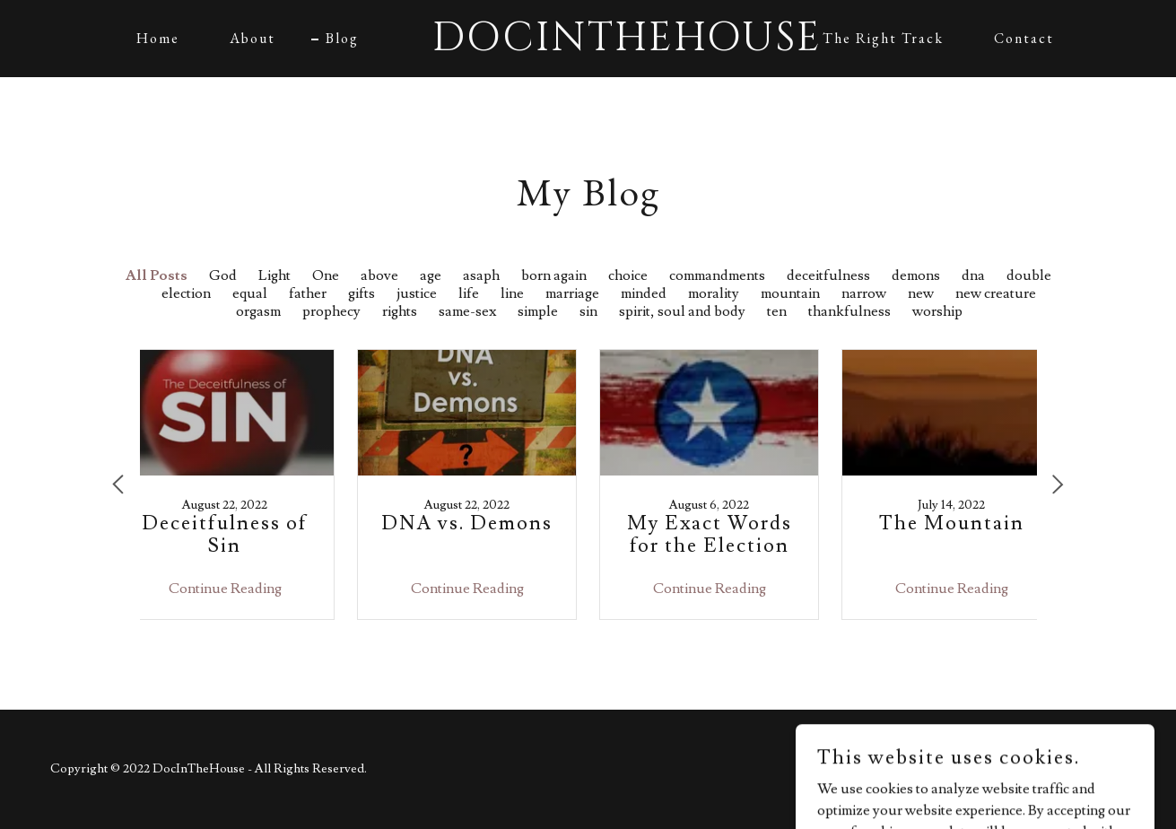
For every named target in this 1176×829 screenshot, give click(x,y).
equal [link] (249, 293)
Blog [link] (342, 38)
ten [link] (777, 311)
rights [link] (399, 311)
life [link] (468, 293)
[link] (587, 46)
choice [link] (628, 275)
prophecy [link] (331, 311)
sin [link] (588, 311)
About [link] (252, 38)
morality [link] (713, 293)
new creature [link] (995, 293)
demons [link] (916, 275)
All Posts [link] (156, 275)
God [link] (223, 275)
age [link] (430, 275)
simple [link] (538, 311)
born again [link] (554, 275)
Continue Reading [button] (225, 589)
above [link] (379, 275)
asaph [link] (481, 275)
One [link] (325, 275)
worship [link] (937, 311)
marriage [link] (572, 293)
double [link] (1028, 275)
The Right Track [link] (883, 38)
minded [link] (643, 293)
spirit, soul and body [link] (682, 311)
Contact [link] (1024, 38)
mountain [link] (790, 293)
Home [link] (157, 38)
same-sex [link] (467, 311)
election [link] (186, 293)
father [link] (308, 293)
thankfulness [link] (849, 311)
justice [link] (416, 293)
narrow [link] (863, 293)
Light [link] (274, 275)
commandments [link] (717, 275)
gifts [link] (361, 293)
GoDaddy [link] (1098, 769)
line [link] (512, 293)
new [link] (921, 293)
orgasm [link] (258, 311)
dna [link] (973, 275)
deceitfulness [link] (828, 275)
